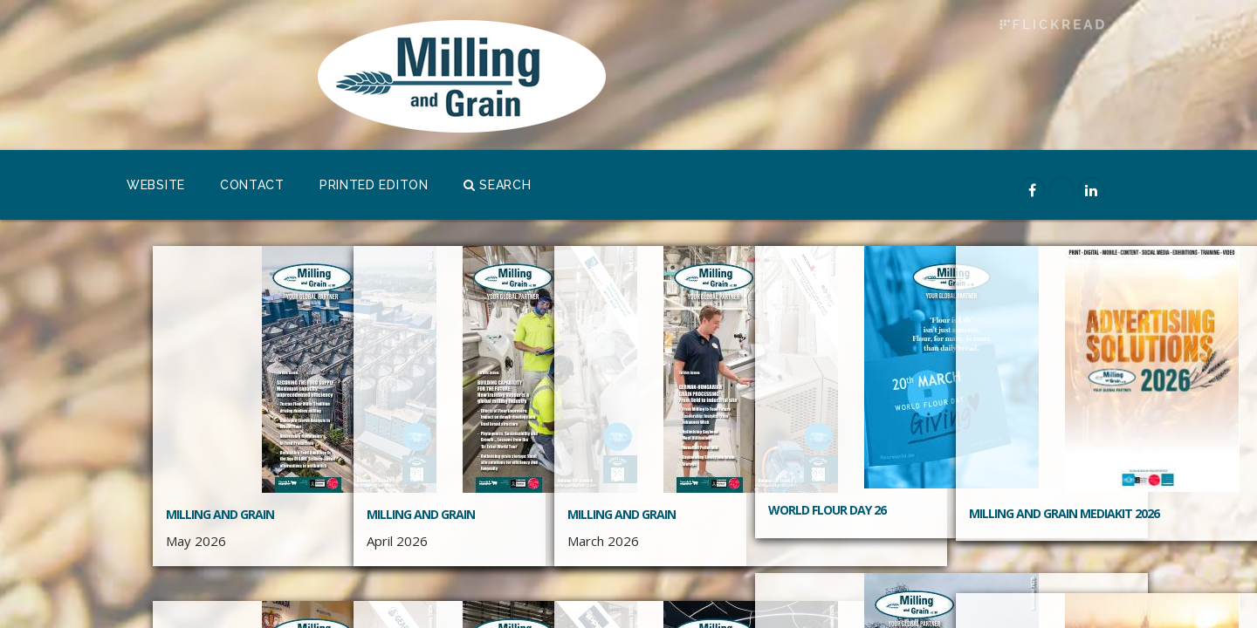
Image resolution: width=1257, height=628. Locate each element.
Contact (252, 185)
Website (156, 185)
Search (498, 185)
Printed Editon (374, 185)
